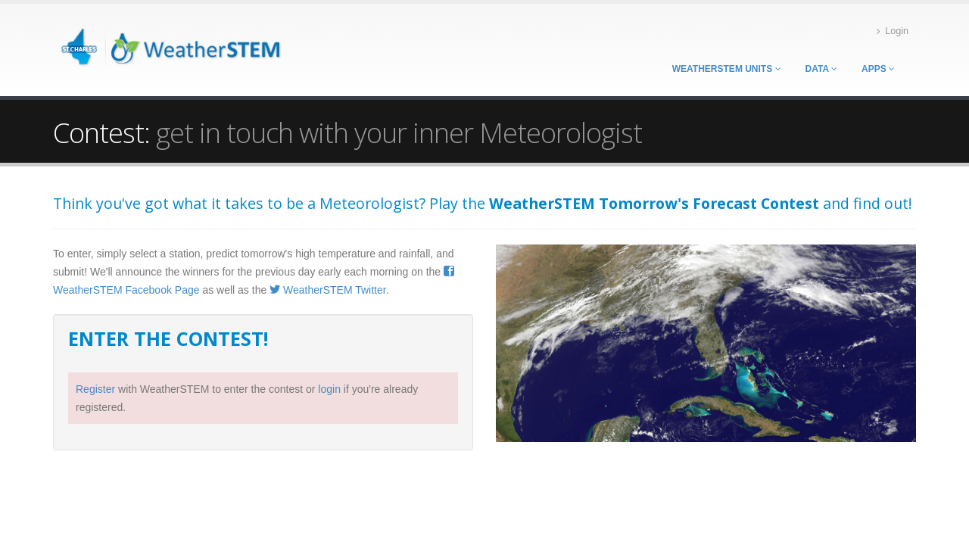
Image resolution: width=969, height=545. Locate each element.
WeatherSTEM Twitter (328, 290)
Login (892, 31)
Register (95, 389)
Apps (878, 69)
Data (821, 69)
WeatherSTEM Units (726, 69)
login (329, 389)
